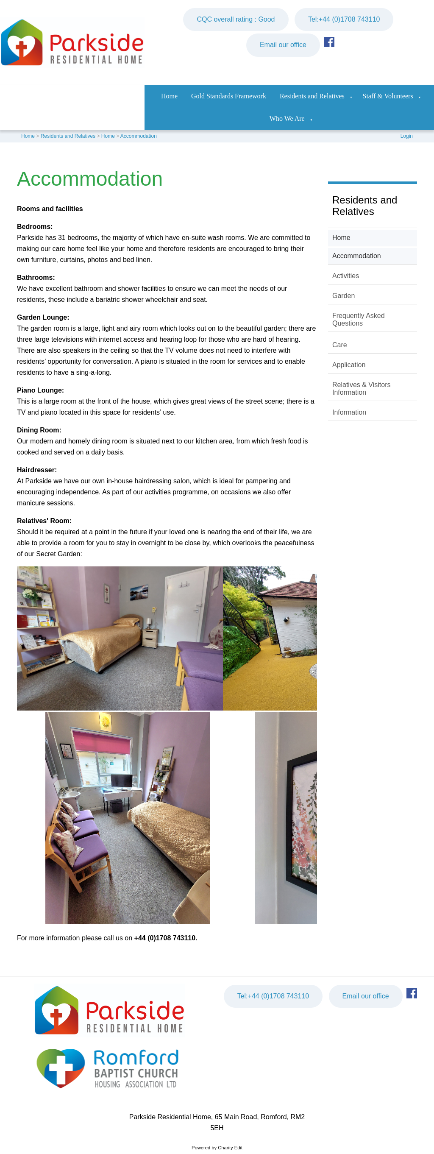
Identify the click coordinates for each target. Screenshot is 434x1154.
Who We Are (287, 118)
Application (348, 364)
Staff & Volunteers (388, 96)
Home (169, 96)
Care (339, 344)
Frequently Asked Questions (358, 319)
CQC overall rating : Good (236, 19)
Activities (345, 275)
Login (407, 136)
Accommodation (138, 136)
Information (349, 412)
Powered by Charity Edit (217, 1147)
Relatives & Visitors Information (361, 388)
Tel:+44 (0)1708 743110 (344, 19)
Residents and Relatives (312, 96)
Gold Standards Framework (228, 96)
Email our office (283, 44)
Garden (343, 295)
